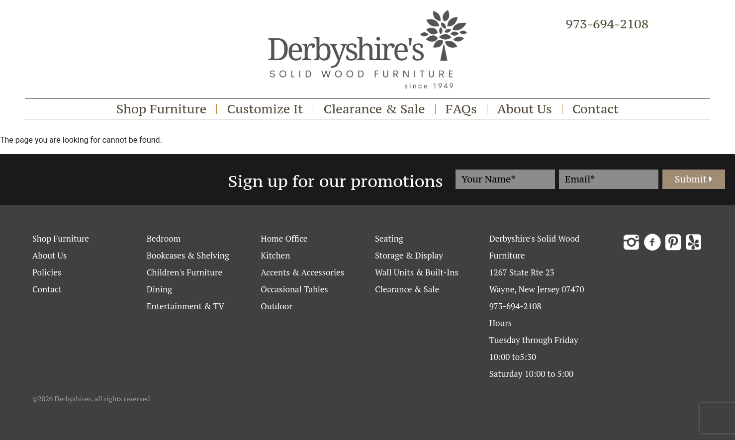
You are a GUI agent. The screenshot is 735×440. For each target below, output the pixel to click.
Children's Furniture (184, 272)
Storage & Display (409, 255)
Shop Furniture (161, 109)
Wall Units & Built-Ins (417, 272)
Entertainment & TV (185, 306)
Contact (595, 109)
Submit (694, 179)
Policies (46, 272)
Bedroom (164, 238)
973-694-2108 (606, 24)
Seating (389, 238)
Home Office (284, 238)
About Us (524, 109)
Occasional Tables (294, 289)
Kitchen (275, 255)
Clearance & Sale (374, 109)
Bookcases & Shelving (188, 255)
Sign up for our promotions (335, 181)
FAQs (461, 109)
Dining (159, 289)
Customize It (265, 109)
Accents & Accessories (302, 272)
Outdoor (276, 306)
